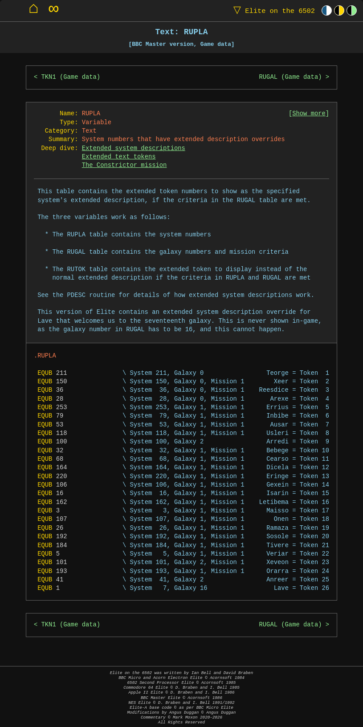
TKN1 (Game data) (71, 77)
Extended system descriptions (133, 148)
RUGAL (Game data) (290, 77)
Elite (272, 10)
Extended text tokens (119, 157)
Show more (309, 114)
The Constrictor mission (124, 165)
